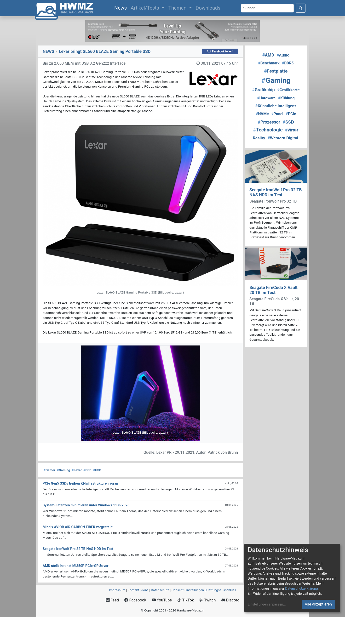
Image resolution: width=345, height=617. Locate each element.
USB (97, 470)
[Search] (267, 8)
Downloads (208, 8)
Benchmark (269, 63)
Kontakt (133, 590)
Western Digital (283, 138)
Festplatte (276, 71)
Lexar (77, 470)
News (121, 7)
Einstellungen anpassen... (267, 604)
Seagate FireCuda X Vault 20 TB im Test (273, 290)
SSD (87, 470)
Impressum (117, 590)
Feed (112, 600)
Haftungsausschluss (221, 590)
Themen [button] (178, 8)
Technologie (268, 130)
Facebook (135, 600)
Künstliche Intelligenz (275, 106)
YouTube (162, 600)
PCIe (291, 114)
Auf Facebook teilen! (220, 51)
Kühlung (286, 98)
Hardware (266, 98)
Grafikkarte (288, 90)
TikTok (185, 600)
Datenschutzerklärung (301, 588)
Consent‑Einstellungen (188, 590)
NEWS (48, 51)
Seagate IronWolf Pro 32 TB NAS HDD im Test (275, 192)
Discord (230, 600)
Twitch (207, 600)
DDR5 (288, 63)
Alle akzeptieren (318, 604)
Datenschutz (160, 590)
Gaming (63, 470)
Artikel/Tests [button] (145, 8)
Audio (282, 55)
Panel (277, 114)
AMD (268, 55)
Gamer (49, 470)
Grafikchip (263, 89)
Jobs (145, 590)
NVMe (262, 114)
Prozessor (269, 122)
